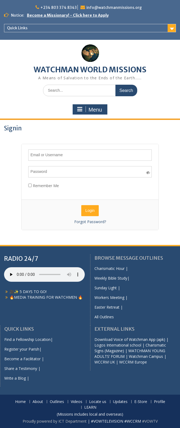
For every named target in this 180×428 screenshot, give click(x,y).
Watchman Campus (146, 356)
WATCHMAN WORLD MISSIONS (90, 69)
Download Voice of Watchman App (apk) (129, 339)
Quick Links (17, 28)
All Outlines (104, 316)
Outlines (57, 402)
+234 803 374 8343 (58, 7)
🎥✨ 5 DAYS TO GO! (28, 291)
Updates (120, 402)
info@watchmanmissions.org (114, 7)
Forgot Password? (90, 221)
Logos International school (117, 345)
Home (20, 402)
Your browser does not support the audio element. (44, 274)
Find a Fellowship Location (27, 339)
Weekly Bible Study (110, 278)
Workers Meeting (109, 297)
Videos (76, 402)
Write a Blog (15, 378)
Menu (89, 109)
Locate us (97, 402)
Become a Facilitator (22, 358)
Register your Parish (21, 349)
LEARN (90, 407)
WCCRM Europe (133, 362)
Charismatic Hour (109, 268)
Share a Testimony (20, 368)
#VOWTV (150, 421)
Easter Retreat (106, 307)
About (38, 402)
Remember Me (43, 185)
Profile (159, 402)
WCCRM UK (104, 362)
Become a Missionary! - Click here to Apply (68, 15)
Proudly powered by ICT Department (55, 421)
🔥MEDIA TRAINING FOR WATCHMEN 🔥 (46, 297)
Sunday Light (105, 287)
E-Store (140, 402)
